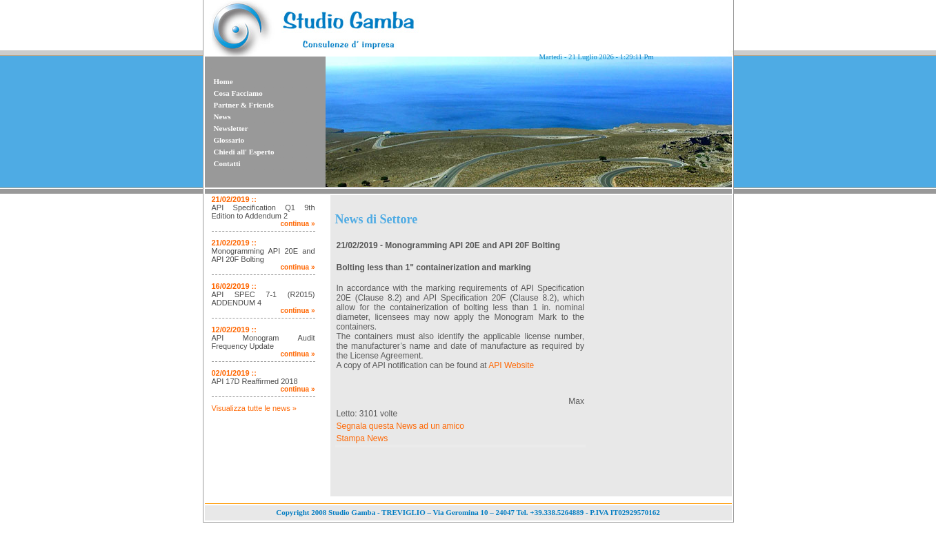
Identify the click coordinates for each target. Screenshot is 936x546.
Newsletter (231, 128)
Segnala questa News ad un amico (400, 426)
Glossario (229, 140)
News (222, 116)
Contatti (227, 163)
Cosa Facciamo (238, 93)
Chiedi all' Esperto (244, 152)
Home (223, 81)
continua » (297, 224)
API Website (511, 365)
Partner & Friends (244, 105)
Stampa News (362, 438)
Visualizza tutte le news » (254, 408)
